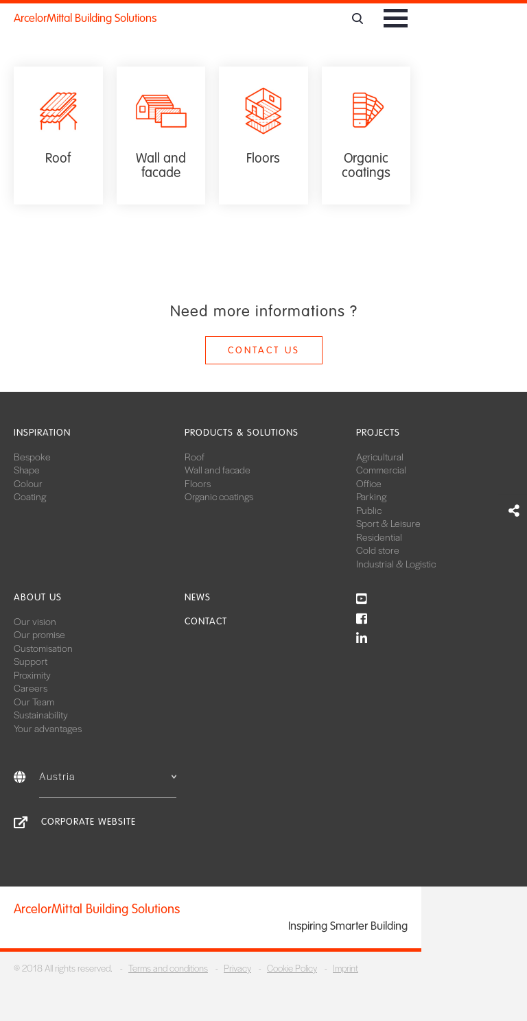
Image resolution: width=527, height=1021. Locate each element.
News (198, 597)
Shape (27, 469)
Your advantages (48, 728)
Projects (378, 432)
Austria (107, 775)
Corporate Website (88, 822)
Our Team (34, 701)
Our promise (39, 634)
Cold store (377, 549)
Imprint (345, 967)
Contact (206, 621)
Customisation (43, 648)
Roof (194, 456)
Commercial (381, 469)
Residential (379, 536)
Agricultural (379, 456)
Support (30, 661)
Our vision (35, 621)
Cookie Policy (292, 967)
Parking (371, 496)
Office (369, 483)
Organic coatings (219, 496)
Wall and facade (217, 469)
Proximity (32, 674)
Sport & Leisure (388, 523)
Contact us (264, 350)
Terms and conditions (168, 967)
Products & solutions (241, 432)
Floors (198, 483)
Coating (30, 496)
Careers (30, 687)
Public (369, 510)
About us (38, 597)
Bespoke (32, 456)
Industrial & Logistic (396, 563)
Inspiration (42, 432)
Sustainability (41, 714)
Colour (28, 483)
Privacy (237, 967)
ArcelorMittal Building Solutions (85, 18)
